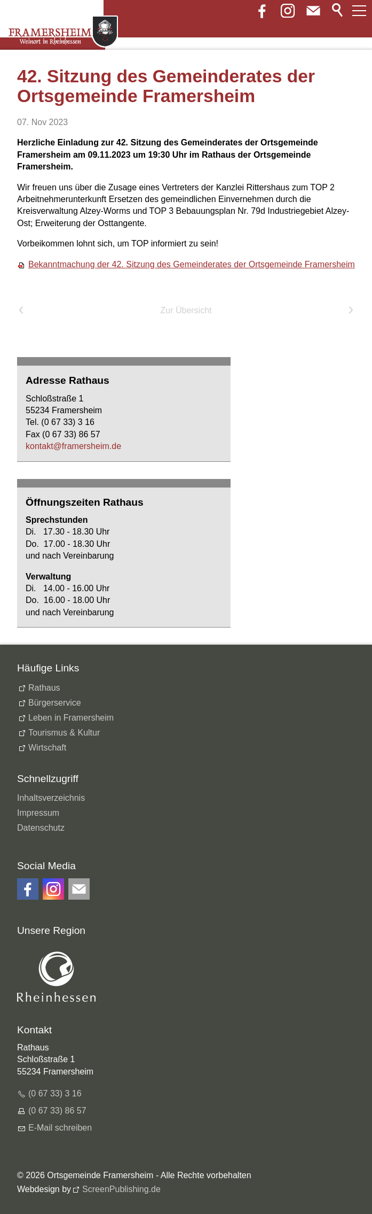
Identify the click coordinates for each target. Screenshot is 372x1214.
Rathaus (44, 687)
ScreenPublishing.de (121, 1189)
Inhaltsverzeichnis (51, 797)
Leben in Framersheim (71, 717)
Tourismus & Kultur (64, 732)
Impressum (38, 812)
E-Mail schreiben (60, 1127)
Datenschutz (41, 827)
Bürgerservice (54, 702)
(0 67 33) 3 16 (55, 1093)
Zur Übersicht (185, 310)
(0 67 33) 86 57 (57, 1110)
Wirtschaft (47, 747)
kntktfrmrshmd (73, 446)
